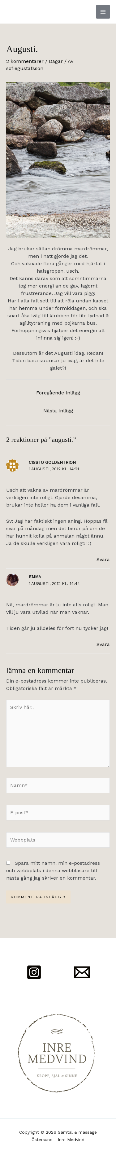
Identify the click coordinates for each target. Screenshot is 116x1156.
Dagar (56, 61)
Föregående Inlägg (58, 393)
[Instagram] (34, 972)
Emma (35, 576)
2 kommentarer (25, 61)
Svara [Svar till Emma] (103, 644)
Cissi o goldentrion (52, 462)
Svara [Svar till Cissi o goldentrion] (103, 559)
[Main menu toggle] (103, 12)
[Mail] (82, 972)
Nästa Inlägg (58, 411)
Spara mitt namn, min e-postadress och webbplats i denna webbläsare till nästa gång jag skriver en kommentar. (53, 870)
